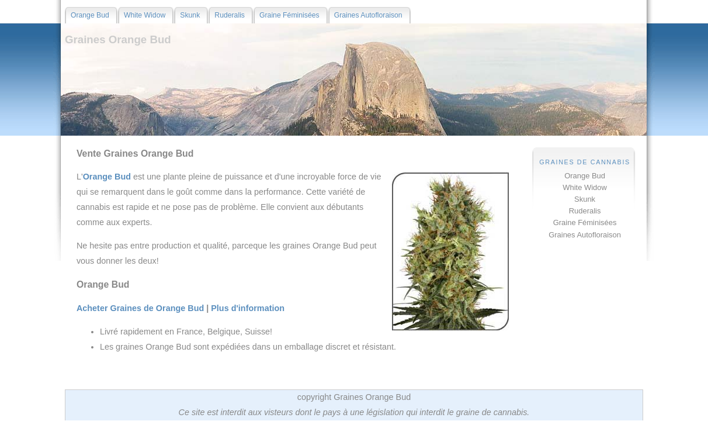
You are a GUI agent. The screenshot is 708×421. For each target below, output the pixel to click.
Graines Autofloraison (585, 234)
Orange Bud (584, 175)
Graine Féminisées (585, 222)
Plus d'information (247, 308)
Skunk (584, 199)
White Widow (585, 187)
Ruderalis (585, 210)
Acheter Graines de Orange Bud (140, 308)
